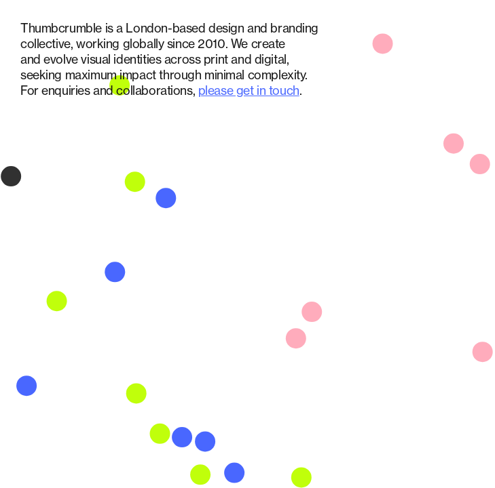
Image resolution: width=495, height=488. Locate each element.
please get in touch (248, 90)
